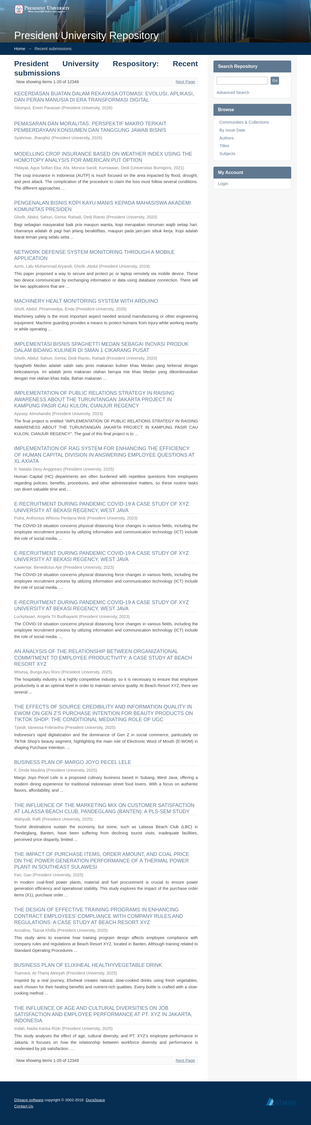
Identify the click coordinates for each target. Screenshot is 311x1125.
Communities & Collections (244, 122)
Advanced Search (233, 92)
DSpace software (29, 1100)
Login (223, 183)
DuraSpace (95, 1100)
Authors (226, 138)
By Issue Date (232, 130)
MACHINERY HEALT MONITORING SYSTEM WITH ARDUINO (86, 301)
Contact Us (23, 1106)
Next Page (185, 82)
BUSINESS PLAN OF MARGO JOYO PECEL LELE (72, 762)
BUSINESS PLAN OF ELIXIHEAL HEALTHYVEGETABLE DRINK (88, 965)
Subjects (227, 153)
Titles (224, 145)
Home (19, 48)
